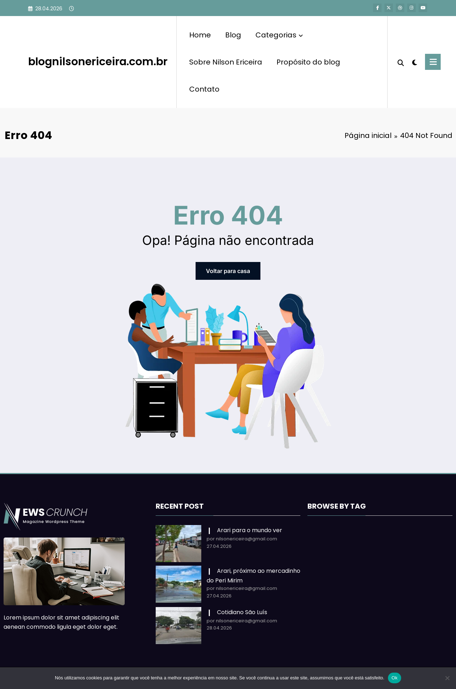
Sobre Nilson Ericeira (225, 62)
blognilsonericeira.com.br (97, 61)
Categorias (279, 35)
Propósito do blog (308, 62)
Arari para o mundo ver (249, 530)
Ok (395, 677)
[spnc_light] (414, 61)
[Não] (447, 678)
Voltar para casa (228, 270)
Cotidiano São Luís (242, 612)
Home (200, 35)
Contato (204, 89)
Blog (233, 35)
